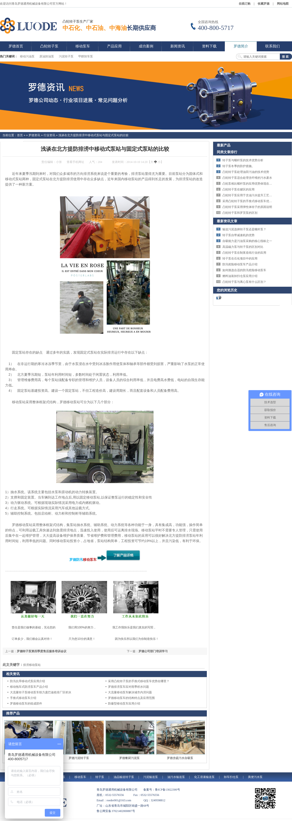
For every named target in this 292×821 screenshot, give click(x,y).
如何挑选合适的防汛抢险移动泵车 (244, 270)
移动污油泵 (27, 56)
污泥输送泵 (150, 777)
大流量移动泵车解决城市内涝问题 (130, 692)
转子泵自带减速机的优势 (238, 235)
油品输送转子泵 (124, 777)
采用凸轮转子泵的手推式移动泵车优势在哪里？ (138, 681)
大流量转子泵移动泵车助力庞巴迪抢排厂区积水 (40, 692)
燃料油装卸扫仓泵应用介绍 (239, 276)
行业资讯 (49, 135)
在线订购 (244, 3)
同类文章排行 (227, 152)
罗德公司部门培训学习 (153, 651)
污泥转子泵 (66, 56)
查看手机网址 (75, 162)
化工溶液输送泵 (204, 777)
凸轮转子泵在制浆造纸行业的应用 (244, 252)
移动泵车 (90, 560)
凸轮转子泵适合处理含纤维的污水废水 (247, 177)
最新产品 (223, 145)
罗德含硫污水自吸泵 (180, 758)
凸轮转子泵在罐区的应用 (238, 189)
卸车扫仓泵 (231, 777)
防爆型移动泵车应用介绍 (124, 703)
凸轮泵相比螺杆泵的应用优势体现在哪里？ (250, 183)
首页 (20, 135)
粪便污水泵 (255, 777)
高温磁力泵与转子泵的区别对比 (242, 247)
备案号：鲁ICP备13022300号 (161, 789)
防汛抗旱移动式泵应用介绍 (27, 681)
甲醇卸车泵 (85, 56)
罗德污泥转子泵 (79, 758)
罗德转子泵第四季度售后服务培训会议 (41, 651)
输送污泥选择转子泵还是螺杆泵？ (244, 229)
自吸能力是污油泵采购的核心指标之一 (247, 241)
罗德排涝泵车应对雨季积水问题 (128, 686)
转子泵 (99, 777)
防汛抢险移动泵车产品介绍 (239, 264)
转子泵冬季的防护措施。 (238, 166)
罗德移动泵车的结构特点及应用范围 (131, 698)
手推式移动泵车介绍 (23, 698)
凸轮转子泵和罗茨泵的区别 (239, 212)
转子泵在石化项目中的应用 (239, 258)
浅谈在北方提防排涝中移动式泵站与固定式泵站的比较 (93, 135)
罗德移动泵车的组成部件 (26, 703)
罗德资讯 (34, 135)
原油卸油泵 (46, 56)
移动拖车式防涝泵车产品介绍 (29, 686)
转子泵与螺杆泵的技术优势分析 (242, 160)
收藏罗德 (263, 3)
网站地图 (283, 3)
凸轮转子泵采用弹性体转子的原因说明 (247, 207)
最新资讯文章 (227, 221)
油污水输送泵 (176, 777)
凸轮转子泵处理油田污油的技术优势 (245, 172)
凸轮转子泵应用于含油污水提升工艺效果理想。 (253, 195)
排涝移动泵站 (32, 665)
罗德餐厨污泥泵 (129, 758)
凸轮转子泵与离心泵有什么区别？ (244, 282)
